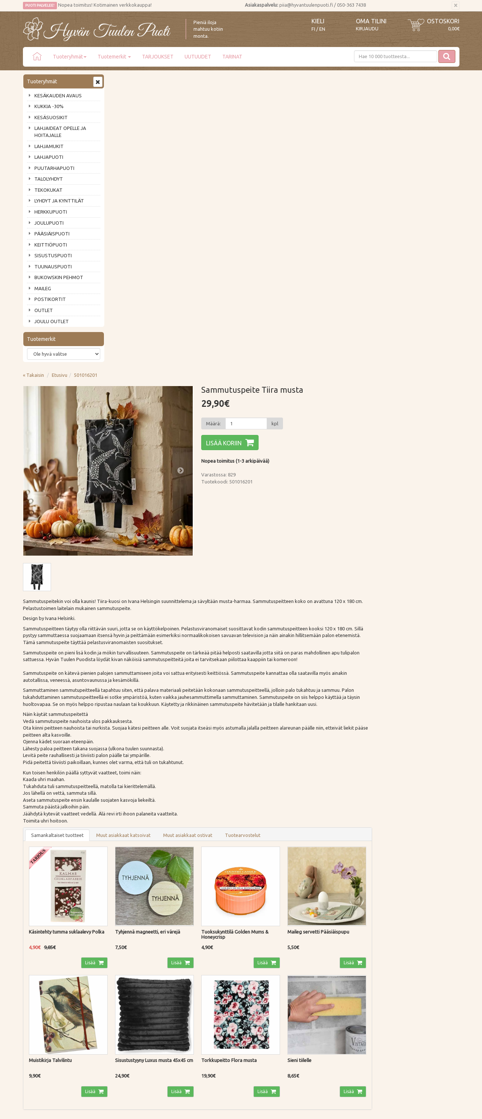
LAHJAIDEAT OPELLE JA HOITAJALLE (60, 131)
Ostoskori (443, 21)
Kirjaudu (367, 28)
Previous (125, 176)
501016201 (174, 80)
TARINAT (232, 57)
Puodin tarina (38, 961)
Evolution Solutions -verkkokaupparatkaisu (416, 1107)
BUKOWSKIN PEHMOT (58, 277)
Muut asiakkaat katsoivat (212, 540)
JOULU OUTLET (51, 321)
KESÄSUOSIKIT (51, 117)
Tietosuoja (124, 992)
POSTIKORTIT (50, 299)
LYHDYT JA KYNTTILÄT (59, 200)
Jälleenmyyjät (38, 1003)
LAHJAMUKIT (49, 146)
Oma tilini (371, 21)
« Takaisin (122, 80)
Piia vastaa (35, 982)
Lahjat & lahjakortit (44, 1013)
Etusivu (148, 80)
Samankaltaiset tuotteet (146, 540)
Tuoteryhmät (70, 57)
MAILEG (42, 288)
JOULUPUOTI (49, 222)
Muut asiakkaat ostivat (276, 540)
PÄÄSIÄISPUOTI (52, 233)
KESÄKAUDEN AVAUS (58, 95)
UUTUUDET (198, 57)
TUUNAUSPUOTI (53, 266)
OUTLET (43, 310)
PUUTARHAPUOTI (54, 168)
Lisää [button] (179, 667)
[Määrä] (334, 129)
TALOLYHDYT (48, 178)
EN (322, 29)
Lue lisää (219, 897)
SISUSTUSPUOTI (53, 255)
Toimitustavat (128, 961)
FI (313, 29)
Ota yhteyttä (37, 971)
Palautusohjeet (129, 982)
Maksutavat (125, 971)
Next (268, 176)
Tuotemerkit (114, 57)
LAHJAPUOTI (48, 157)
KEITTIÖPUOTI (50, 244)
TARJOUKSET (157, 57)
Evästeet (122, 1003)
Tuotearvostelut (331, 540)
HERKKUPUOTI (50, 211)
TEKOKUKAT (48, 189)
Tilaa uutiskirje (47, 922)
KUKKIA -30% (49, 106)
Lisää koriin (312, 148)
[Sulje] (455, 5)
